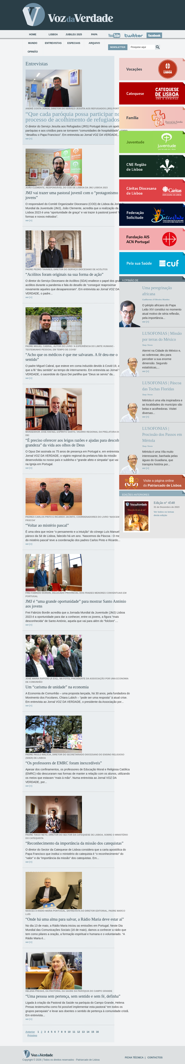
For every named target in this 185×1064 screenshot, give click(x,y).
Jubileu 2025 (74, 34)
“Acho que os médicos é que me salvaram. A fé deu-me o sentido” (72, 357)
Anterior (30, 1032)
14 (88, 1032)
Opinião (33, 51)
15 (92, 1032)
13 (83, 1032)
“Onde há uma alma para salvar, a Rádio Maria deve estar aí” (75, 919)
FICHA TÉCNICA (134, 1057)
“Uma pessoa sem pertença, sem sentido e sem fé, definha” (73, 996)
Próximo (32, 1035)
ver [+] (29, 138)
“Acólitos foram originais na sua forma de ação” (64, 274)
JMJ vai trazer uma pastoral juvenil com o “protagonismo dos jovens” (75, 195)
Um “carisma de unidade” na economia (57, 687)
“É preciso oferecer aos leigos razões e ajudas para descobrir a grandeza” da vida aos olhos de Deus (76, 442)
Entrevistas (53, 43)
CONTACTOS (155, 1057)
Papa (94, 34)
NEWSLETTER (117, 47)
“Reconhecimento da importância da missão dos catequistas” (75, 843)
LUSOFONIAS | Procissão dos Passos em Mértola (162, 434)
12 (78, 1032)
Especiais (73, 43)
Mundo (32, 43)
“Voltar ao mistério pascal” (47, 525)
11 (73, 1032)
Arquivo (94, 43)
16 (97, 1032)
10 (69, 1032)
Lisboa (53, 34)
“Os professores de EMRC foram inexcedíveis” (64, 763)
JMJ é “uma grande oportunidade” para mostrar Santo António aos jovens (76, 603)
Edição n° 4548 (164, 503)
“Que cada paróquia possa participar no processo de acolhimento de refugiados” (74, 116)
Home (32, 34)
